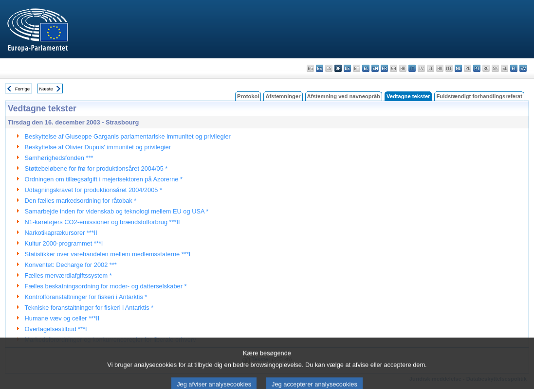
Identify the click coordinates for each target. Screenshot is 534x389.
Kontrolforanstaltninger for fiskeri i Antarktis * (86, 297)
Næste (46, 88)
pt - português (476, 68)
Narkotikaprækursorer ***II (61, 232)
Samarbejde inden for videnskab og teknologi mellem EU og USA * (117, 211)
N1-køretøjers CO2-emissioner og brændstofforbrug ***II (102, 222)
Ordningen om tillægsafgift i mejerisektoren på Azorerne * (104, 179)
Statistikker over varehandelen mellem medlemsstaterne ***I (108, 254)
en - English (375, 68)
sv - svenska (523, 68)
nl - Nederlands (458, 68)
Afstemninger (282, 96)
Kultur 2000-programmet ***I (64, 243)
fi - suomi (513, 68)
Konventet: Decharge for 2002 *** (71, 264)
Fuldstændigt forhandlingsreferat (479, 96)
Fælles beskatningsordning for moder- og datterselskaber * (106, 286)
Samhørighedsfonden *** (59, 157)
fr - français (384, 68)
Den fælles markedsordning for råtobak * (81, 200)
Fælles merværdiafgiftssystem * (68, 275)
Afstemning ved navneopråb (343, 96)
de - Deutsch (347, 68)
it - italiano (412, 68)
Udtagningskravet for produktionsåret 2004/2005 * (93, 190)
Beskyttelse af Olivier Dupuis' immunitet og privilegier (98, 147)
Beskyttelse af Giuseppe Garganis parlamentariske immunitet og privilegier (128, 136)
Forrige (22, 88)
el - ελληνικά (365, 68)
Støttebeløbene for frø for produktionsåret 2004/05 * (96, 168)
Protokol (248, 96)
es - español (319, 68)
